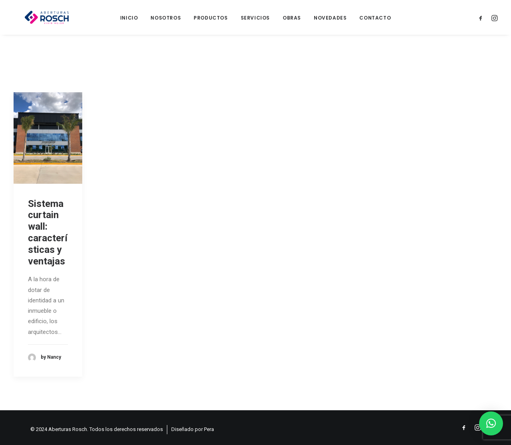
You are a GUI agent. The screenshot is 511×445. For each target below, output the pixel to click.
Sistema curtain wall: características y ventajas (47, 237)
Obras (292, 20)
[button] (491, 423)
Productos (211, 20)
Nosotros (166, 20)
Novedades (330, 20)
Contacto (375, 20)
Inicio (129, 20)
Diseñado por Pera (192, 429)
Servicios (255, 20)
